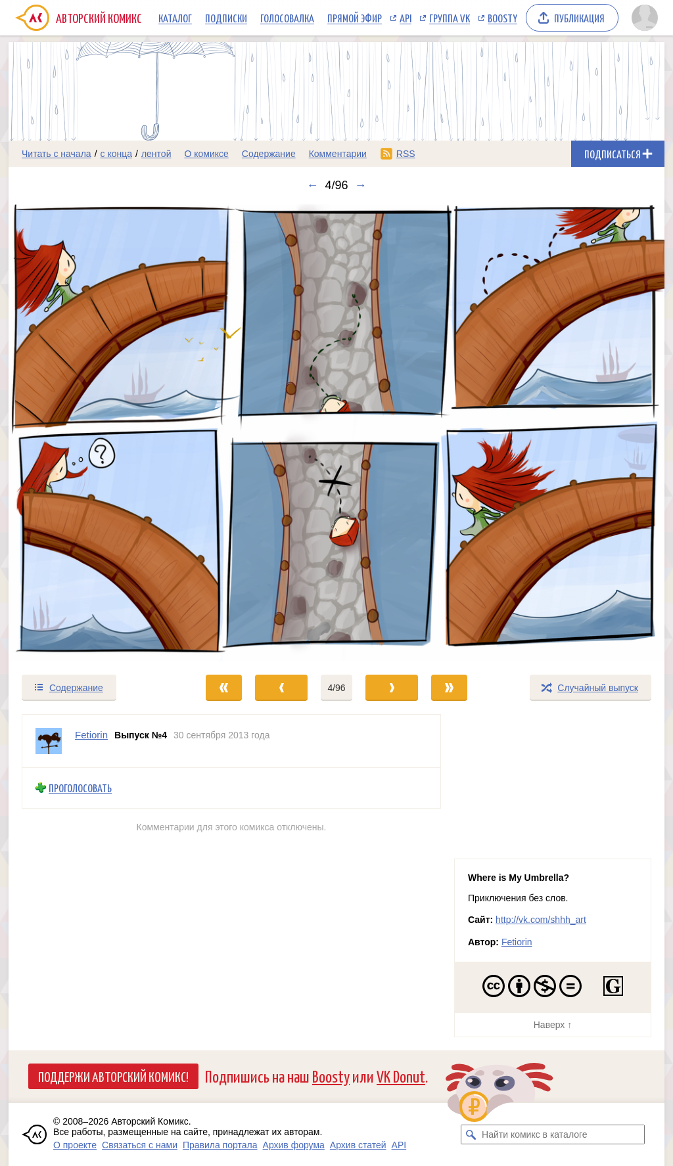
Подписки (226, 18)
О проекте (75, 1145)
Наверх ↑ (553, 1025)
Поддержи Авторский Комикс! (113, 1076)
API (405, 18)
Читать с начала (56, 153)
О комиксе (206, 153)
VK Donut (401, 1075)
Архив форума (294, 1145)
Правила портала (220, 1145)
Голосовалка (287, 18)
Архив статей (358, 1145)
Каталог (175, 18)
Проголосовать (80, 788)
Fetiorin (516, 942)
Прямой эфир (354, 18)
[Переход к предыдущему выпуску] (91, 432)
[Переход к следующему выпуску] (336, 432)
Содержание (269, 153)
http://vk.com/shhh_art (541, 919)
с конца (117, 153)
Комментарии (338, 153)
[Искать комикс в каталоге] (470, 1134)
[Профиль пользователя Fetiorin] (48, 741)
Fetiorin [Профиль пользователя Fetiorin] (91, 734)
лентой (156, 153)
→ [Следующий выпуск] (361, 185)
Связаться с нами (139, 1145)
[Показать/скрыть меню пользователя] (644, 17)
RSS (405, 153)
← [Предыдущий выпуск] (312, 185)
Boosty (502, 18)
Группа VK (449, 18)
